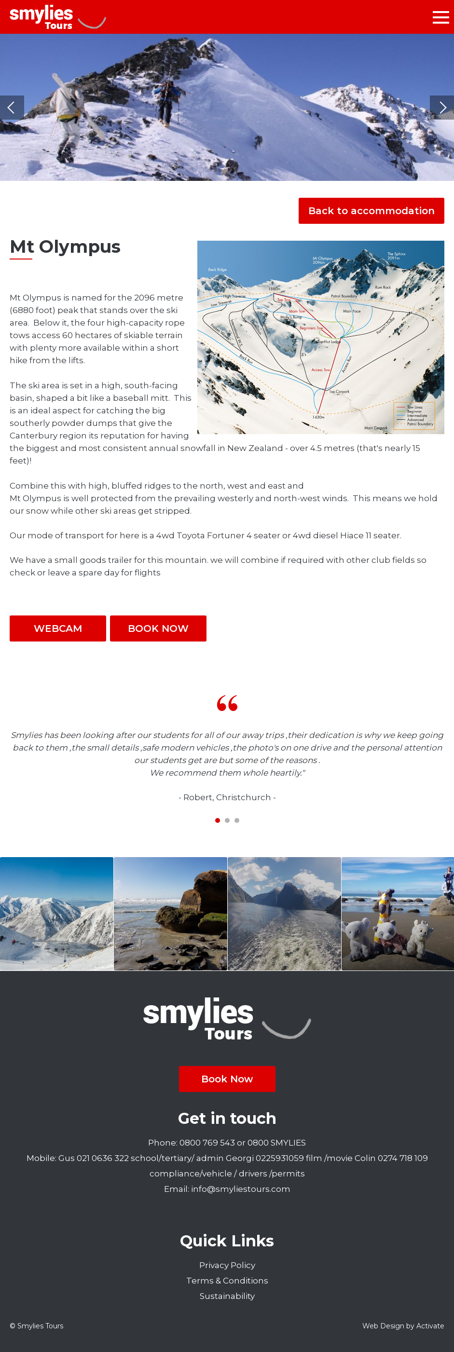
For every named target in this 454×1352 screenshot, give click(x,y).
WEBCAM (58, 628)
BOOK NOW (158, 628)
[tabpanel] (227, 749)
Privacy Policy (227, 1265)
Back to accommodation (371, 211)
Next (442, 108)
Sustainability (227, 1296)
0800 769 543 (207, 1142)
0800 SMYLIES (277, 1142)
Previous (12, 108)
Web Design (383, 1326)
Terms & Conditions (227, 1280)
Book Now (227, 1079)
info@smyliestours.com (240, 1189)
